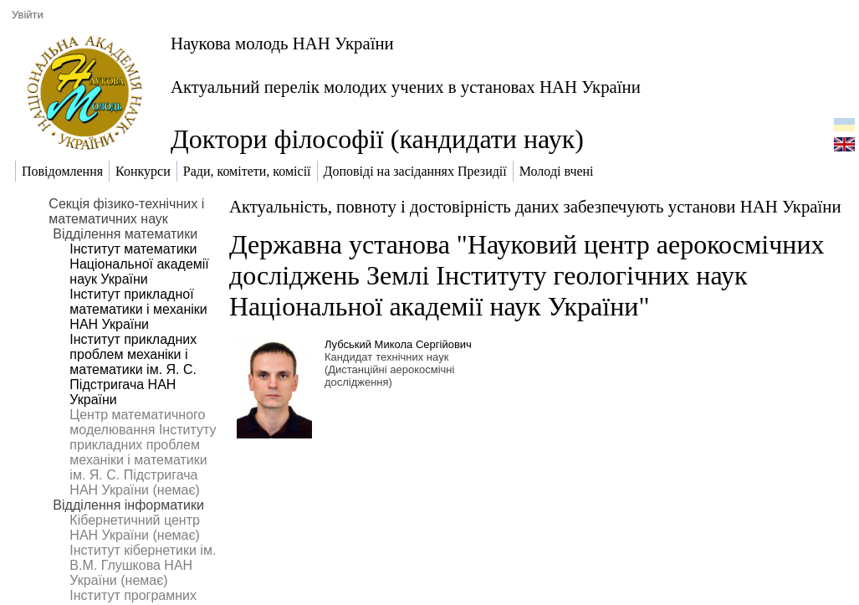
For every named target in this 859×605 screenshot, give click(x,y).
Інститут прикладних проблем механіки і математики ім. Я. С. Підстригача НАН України (133, 369)
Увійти (27, 14)
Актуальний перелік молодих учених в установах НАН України (406, 86)
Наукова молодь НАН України (282, 43)
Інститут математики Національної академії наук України (138, 264)
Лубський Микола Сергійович (398, 344)
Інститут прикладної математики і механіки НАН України (138, 309)
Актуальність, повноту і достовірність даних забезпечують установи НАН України (535, 206)
